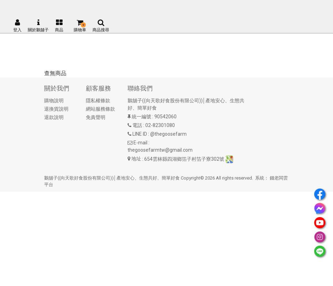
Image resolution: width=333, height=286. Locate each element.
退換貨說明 (56, 109)
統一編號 (141, 116)
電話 (137, 125)
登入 (17, 25)
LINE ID (139, 134)
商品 (59, 25)
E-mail (140, 142)
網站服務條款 (100, 109)
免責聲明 (95, 117)
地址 (136, 158)
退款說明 (54, 117)
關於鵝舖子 (38, 25)
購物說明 (54, 100)
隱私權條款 (98, 100)
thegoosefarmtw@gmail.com (160, 150)
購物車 (80, 25)
